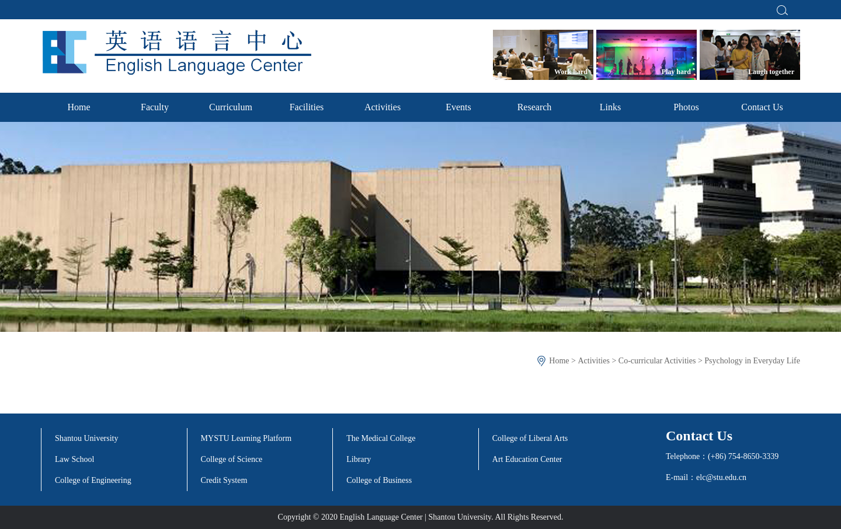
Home (78, 107)
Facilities (307, 107)
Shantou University (87, 438)
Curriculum (230, 107)
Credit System (224, 480)
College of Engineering (93, 480)
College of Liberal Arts (530, 438)
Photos (686, 107)
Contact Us (762, 107)
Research (534, 107)
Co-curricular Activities (657, 360)
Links (610, 107)
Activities (382, 107)
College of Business (379, 480)
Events (458, 107)
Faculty (155, 107)
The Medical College (380, 438)
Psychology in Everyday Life (752, 360)
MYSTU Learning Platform (246, 438)
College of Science (232, 459)
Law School (74, 459)
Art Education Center (527, 459)
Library (358, 459)
